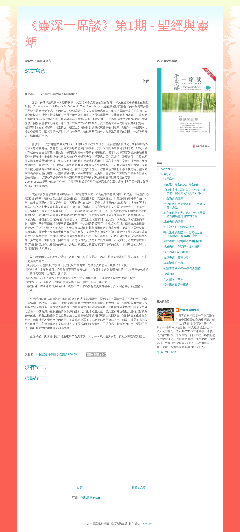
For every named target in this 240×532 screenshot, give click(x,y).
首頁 (80, 487)
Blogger (147, 523)
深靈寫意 (169, 178)
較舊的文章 (139, 487)
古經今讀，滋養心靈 (176, 257)
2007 (164, 169)
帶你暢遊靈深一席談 (176, 284)
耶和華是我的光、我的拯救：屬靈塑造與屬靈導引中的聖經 (184, 214)
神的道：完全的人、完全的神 (181, 184)
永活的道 (169, 273)
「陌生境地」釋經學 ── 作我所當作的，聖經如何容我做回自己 (184, 191)
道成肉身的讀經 (173, 221)
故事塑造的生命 (173, 262)
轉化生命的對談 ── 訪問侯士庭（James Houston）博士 (182, 234)
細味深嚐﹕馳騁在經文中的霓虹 (182, 241)
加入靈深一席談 (173, 279)
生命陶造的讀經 (173, 198)
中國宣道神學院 (189, 310)
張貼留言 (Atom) (91, 497)
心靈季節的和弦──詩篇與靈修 (182, 268)
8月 (166, 174)
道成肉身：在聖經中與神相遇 (181, 246)
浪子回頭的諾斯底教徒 (177, 252)
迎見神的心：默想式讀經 (178, 226)
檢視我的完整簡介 (168, 352)
